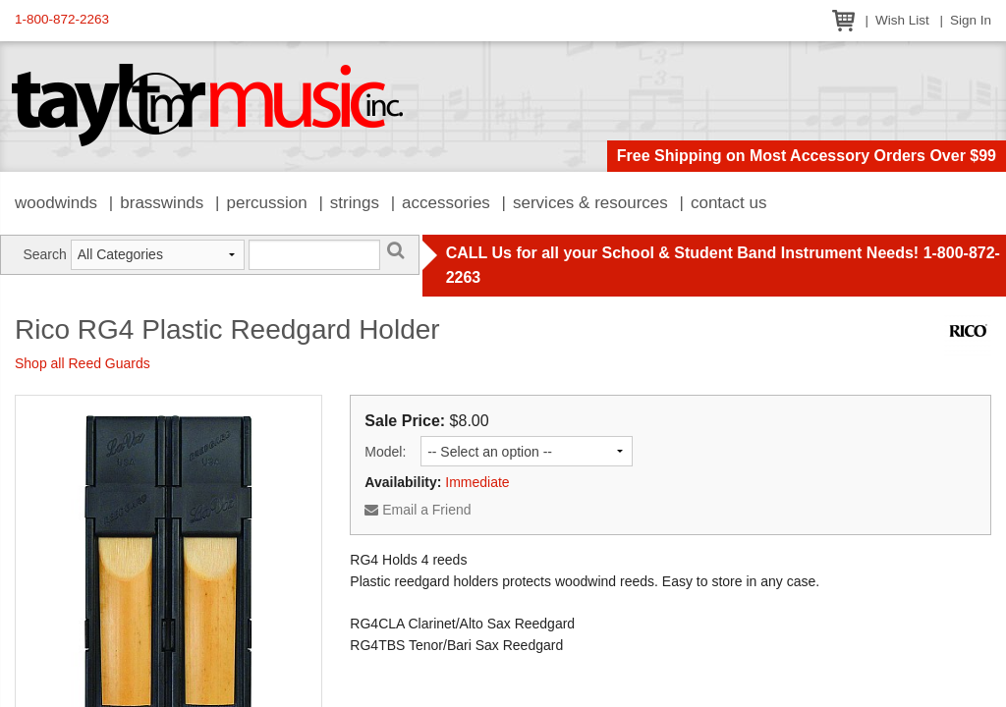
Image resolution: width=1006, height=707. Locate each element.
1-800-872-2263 (62, 19)
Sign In (970, 20)
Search (44, 254)
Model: (385, 452)
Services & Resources (590, 202)
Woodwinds (56, 202)
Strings (354, 202)
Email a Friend (417, 509)
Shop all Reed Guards (82, 363)
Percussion (266, 202)
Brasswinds (161, 202)
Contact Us (729, 202)
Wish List (902, 20)
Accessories (446, 202)
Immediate (477, 482)
